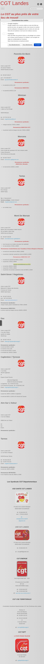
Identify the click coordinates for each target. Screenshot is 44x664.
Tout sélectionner (27, 45)
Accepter (37, 45)
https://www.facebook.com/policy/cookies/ (18, 41)
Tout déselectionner (14, 45)
